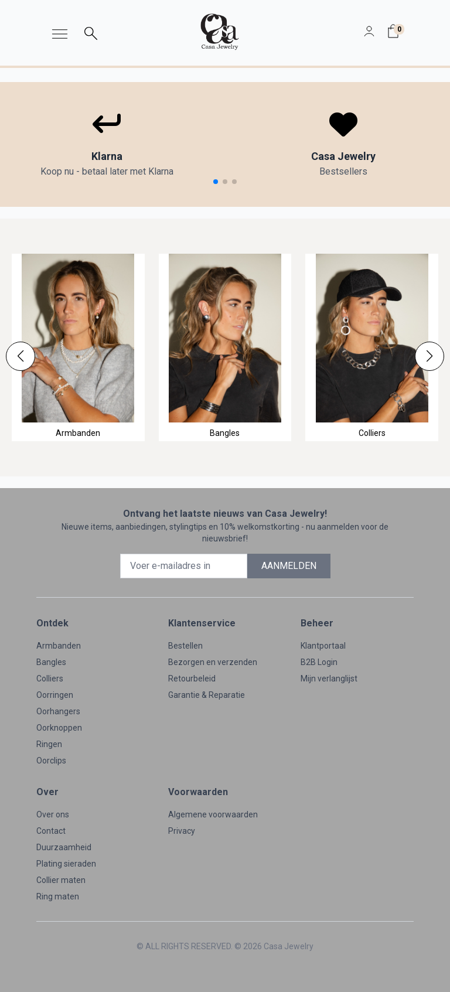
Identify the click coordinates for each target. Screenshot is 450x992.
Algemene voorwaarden (213, 814)
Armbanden (58, 645)
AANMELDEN (288, 565)
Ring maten (57, 896)
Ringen (49, 744)
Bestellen (185, 645)
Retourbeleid (192, 678)
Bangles (51, 662)
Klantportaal (323, 645)
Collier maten (61, 880)
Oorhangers (58, 711)
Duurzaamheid (63, 847)
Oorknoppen (59, 727)
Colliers (49, 678)
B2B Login (319, 662)
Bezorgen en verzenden (212, 662)
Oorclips (51, 760)
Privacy (181, 831)
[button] (20, 356)
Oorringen (54, 695)
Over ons (52, 814)
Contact (51, 831)
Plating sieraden (66, 863)
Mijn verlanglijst (329, 678)
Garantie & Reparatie (206, 695)
